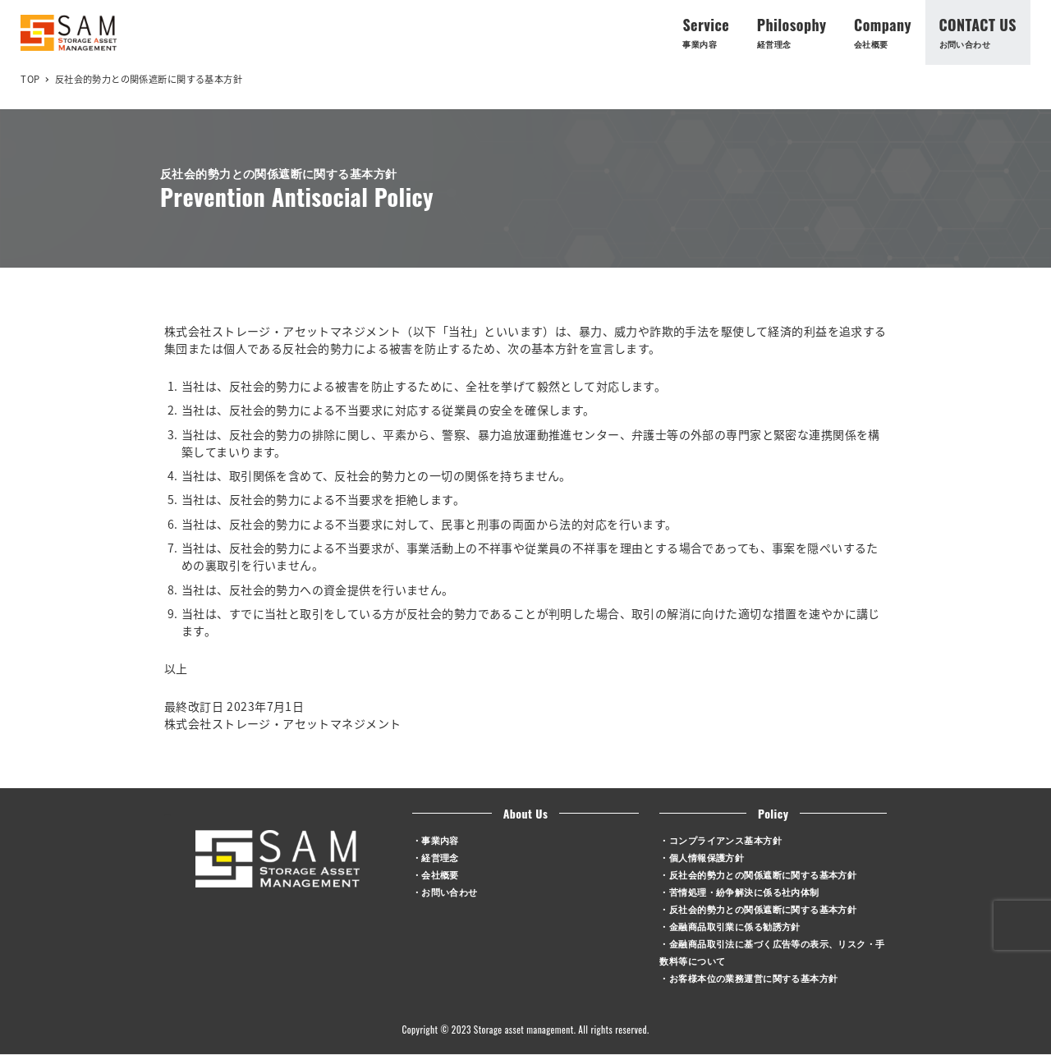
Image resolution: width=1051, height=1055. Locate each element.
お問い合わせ (449, 891)
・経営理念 (435, 857)
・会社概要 (435, 874)
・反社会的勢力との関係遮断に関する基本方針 (757, 908)
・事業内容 (435, 839)
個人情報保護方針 (706, 857)
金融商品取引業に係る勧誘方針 (735, 926)
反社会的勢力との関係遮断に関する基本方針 (762, 874)
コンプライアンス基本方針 (725, 839)
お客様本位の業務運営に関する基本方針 (753, 977)
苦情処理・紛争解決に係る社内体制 (744, 891)
